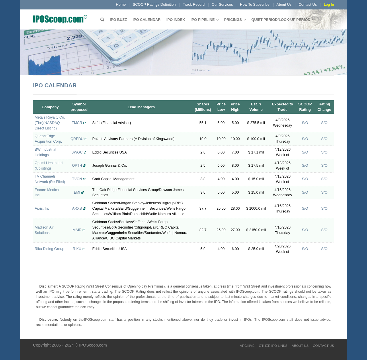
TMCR (77, 123)
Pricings (233, 19)
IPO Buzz (118, 19)
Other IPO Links (273, 345)
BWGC (77, 152)
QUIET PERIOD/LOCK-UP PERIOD (281, 19)
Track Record (193, 4)
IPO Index (175, 19)
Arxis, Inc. (42, 208)
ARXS (77, 208)
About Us (284, 4)
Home (121, 4)
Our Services (222, 4)
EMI (77, 192)
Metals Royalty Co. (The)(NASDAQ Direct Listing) (50, 122)
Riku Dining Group (49, 249)
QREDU (77, 139)
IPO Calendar (147, 19)
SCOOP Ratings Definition (154, 4)
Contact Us (308, 4)
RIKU (77, 249)
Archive (247, 345)
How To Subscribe (255, 4)
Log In (329, 4)
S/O (305, 123)
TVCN (77, 179)
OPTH (77, 166)
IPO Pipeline (203, 19)
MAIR (77, 230)
